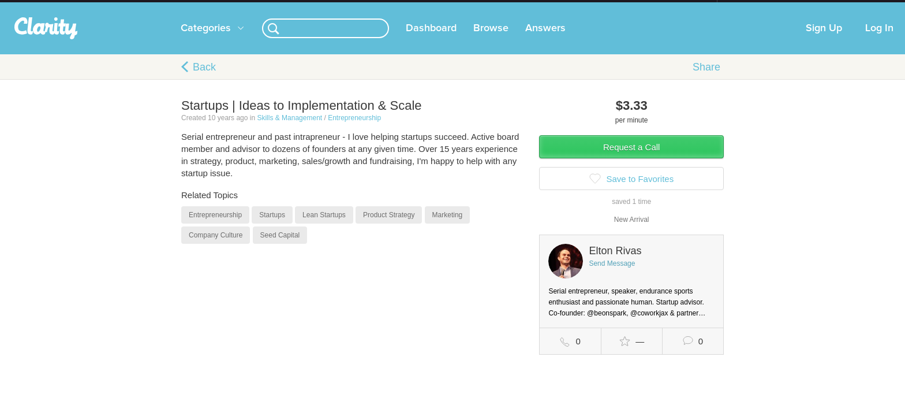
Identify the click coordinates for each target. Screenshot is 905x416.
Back (204, 78)
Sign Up (824, 40)
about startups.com (758, 7)
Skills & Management (289, 129)
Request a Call (631, 159)
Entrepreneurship (354, 129)
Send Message (612, 275)
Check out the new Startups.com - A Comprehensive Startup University (591, 7)
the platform (163, 6)
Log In (879, 40)
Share (706, 78)
